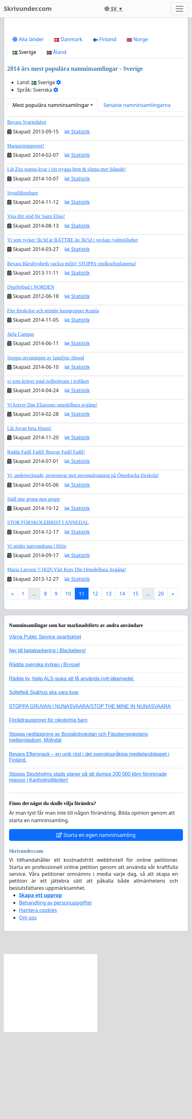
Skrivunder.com (28, 8)
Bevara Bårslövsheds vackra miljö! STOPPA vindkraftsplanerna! (72, 351)
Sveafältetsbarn (22, 280)
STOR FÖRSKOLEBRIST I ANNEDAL (48, 609)
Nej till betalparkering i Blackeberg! (47, 737)
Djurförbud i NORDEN (30, 374)
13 (108, 681)
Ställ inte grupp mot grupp (33, 586)
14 (122, 681)
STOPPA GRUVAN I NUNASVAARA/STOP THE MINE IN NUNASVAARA (90, 793)
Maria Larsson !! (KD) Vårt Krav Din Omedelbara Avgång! (66, 656)
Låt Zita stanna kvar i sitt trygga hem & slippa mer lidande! (66, 256)
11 (81, 681)
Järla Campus (20, 421)
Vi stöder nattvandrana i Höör (36, 633)
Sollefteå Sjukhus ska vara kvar (44, 779)
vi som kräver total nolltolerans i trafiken (48, 468)
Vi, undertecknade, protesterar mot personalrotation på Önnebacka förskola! (83, 562)
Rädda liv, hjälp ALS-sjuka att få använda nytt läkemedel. (72, 766)
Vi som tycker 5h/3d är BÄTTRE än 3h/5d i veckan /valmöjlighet (72, 327)
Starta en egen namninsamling (96, 922)
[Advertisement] (96, 71)
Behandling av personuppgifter (55, 989)
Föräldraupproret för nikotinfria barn (48, 807)
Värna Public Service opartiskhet (45, 724)
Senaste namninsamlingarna (136, 192)
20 (161, 681)
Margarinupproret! (25, 233)
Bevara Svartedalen (26, 209)
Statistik (77, 218)
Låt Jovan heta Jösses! (29, 515)
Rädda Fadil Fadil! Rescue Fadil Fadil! (46, 539)
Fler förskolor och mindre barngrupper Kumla (53, 398)
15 (135, 681)
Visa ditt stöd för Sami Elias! (36, 303)
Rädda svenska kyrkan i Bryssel (44, 752)
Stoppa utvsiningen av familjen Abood (45, 445)
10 (68, 681)
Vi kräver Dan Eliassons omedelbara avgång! (52, 492)
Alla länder (28, 126)
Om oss (28, 1004)
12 (95, 681)
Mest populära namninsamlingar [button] (50, 192)
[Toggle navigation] (179, 8)
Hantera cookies (38, 997)
